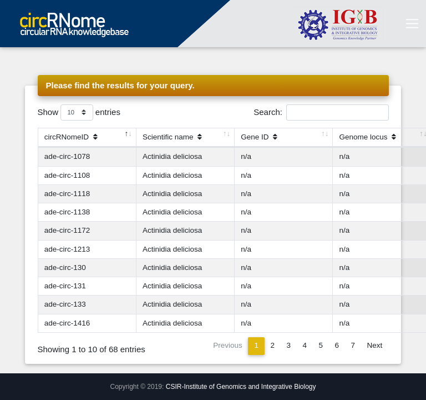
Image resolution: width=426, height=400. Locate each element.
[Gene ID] (284, 137)
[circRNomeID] (87, 137)
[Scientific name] (185, 137)
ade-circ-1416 (67, 323)
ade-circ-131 (65, 286)
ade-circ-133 (65, 304)
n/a (246, 156)
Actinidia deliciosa (172, 156)
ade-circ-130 (65, 267)
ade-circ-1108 (67, 175)
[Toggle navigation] (412, 24)
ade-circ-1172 (67, 230)
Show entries (79, 112)
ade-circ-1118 (67, 193)
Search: (320, 112)
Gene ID (259, 137)
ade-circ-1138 (67, 212)
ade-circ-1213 (67, 249)
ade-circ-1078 (67, 156)
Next (374, 345)
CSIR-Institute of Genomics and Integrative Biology (241, 387)
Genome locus (368, 137)
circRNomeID (71, 137)
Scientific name (172, 137)
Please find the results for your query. (120, 85)
